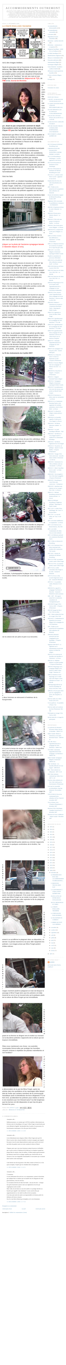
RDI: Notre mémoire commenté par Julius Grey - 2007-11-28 (55, 776)
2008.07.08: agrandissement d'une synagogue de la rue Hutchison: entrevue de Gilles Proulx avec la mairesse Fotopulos (55, 334)
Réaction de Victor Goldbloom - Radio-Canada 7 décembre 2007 (56, 816)
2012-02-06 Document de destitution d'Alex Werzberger (54, 164)
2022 (51, 834)
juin (52, 940)
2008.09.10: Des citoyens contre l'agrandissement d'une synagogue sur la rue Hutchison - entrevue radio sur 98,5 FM (55, 296)
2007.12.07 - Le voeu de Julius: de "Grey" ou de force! (54, 516)
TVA (4, 81)
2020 (51, 839)
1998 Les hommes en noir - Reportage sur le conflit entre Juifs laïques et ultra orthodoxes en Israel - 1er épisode (55, 678)
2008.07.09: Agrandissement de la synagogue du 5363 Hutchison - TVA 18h (55, 320)
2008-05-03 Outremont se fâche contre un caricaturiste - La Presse (56, 397)
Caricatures (51, 34)
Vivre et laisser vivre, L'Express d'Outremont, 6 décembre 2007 (55, 804)
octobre (53, 930)
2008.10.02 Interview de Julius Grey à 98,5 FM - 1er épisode (56, 272)
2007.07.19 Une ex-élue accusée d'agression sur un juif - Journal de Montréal (55, 577)
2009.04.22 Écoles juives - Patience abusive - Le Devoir (54, 215)
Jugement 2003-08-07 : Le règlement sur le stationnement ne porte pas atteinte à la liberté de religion (55, 648)
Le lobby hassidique (53, 53)
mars (52, 948)
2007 (51, 954)
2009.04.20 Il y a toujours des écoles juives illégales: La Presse (55, 231)
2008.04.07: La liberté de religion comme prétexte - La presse (55, 413)
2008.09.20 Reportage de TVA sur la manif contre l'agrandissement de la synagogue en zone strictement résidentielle (55, 286)
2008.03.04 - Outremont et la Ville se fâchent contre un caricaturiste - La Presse (55, 463)
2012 (51, 860)
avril (52, 945)
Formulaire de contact (53, 87)
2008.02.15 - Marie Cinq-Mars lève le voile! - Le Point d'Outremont (56, 470)
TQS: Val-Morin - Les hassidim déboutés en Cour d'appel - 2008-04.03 (55, 765)
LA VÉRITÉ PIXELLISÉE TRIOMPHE (55, 908)
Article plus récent (7, 1209)
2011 (51, 862)
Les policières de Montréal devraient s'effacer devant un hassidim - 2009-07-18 (55, 729)
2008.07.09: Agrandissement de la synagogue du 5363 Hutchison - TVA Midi (55, 326)
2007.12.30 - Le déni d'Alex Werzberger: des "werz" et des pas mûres (55, 510)
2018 (51, 844)
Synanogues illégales (53, 64)
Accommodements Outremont (33, 8)
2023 (51, 832)
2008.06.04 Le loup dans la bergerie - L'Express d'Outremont (55, 372)
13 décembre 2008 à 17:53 (16, 1201)
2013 (51, 857)
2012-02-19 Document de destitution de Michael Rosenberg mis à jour (54, 170)
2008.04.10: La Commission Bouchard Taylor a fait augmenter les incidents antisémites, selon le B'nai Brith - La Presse (55, 405)
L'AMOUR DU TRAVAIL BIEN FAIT (56, 885)
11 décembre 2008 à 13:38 (16, 1131)
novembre (54, 927)
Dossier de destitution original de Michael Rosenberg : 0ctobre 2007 (55, 197)
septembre (54, 932)
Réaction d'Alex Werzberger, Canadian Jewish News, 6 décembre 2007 (55, 810)
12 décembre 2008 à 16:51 (16, 1167)
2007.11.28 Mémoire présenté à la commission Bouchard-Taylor (55, 537)
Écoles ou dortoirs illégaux (55, 75)
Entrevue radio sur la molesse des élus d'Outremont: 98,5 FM (55, 709)
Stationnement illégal (53, 62)
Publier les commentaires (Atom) (18, 1212)
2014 (51, 855)
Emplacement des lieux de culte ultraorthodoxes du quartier (55, 182)
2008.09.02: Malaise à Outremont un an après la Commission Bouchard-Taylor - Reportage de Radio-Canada (55, 306)
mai (52, 943)
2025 (51, 826)
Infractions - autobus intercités (55, 41)
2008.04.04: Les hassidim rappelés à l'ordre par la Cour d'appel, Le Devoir (55, 419)
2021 (51, 837)
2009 (51, 868)
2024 (51, 829)
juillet (53, 937)
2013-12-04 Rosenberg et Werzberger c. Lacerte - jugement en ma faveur (54, 158)
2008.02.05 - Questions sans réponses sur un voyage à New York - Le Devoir (55, 488)
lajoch (52, 962)
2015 (51, 852)
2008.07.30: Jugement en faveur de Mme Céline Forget (54, 314)
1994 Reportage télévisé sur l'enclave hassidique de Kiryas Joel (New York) (55, 686)
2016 (51, 850)
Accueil (24, 1209)
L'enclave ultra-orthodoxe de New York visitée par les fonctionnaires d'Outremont (55, 782)
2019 (51, 842)
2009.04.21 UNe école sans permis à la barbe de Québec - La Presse (55, 221)
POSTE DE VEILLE (53, 97)
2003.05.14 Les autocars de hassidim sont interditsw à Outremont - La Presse (55, 656)
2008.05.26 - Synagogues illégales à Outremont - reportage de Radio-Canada (55, 383)
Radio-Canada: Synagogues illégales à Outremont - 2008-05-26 (55, 759)
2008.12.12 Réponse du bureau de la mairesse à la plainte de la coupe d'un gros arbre (56, 245)
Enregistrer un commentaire (9, 1206)
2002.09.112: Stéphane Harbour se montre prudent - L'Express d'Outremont (55, 662)
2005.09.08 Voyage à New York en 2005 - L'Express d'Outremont (55, 606)
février (53, 950)
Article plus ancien (40, 1209)
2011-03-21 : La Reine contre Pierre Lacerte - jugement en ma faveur (55, 176)
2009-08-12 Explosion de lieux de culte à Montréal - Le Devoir (56, 209)
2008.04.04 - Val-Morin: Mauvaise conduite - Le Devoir (54, 425)
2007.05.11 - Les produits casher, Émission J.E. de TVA (55, 583)
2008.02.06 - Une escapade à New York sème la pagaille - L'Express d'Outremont (56, 476)
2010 (51, 865)
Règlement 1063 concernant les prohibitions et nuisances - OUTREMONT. (56, 203)
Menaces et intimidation (17, 1109)
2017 (51, 847)
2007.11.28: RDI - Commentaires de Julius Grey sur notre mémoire (55, 531)
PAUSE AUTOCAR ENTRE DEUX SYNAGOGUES (56, 898)
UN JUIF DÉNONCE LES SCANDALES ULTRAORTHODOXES (55, 111)
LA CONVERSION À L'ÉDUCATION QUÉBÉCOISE (56, 891)
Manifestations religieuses (54, 55)
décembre (54, 872)
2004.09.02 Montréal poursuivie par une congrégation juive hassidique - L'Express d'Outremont (54, 638)
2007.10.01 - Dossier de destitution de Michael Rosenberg (54, 555)
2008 (51, 870)
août (52, 935)
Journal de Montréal (18, 81)
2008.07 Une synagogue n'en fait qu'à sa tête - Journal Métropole (55, 350)
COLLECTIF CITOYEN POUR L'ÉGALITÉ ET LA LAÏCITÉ (55, 117)
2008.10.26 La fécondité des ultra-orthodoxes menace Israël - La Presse (55, 262)
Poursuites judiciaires (53, 60)
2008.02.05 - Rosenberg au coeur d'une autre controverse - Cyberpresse (55, 482)
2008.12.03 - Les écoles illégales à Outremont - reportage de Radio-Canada (55, 251)
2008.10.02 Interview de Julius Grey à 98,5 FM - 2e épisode (56, 278)
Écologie (50, 79)
